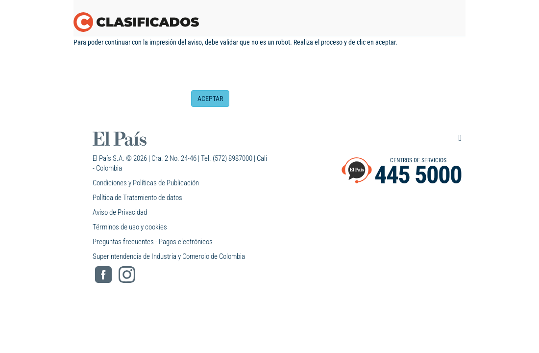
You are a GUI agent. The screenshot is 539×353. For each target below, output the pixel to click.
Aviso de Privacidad (120, 212)
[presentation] (265, 71)
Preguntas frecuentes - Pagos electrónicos (153, 241)
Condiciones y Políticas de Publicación (146, 182)
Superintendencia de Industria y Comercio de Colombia (169, 256)
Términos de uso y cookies (130, 227)
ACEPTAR (210, 98)
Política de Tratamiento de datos (137, 197)
